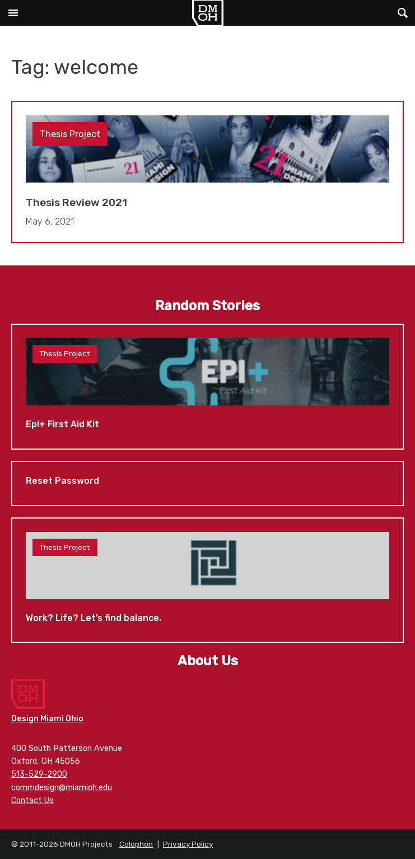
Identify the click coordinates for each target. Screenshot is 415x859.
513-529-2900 (39, 774)
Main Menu (13, 13)
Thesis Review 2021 (207, 172)
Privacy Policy (188, 843)
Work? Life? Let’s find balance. (207, 580)
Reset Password (207, 483)
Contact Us (32, 800)
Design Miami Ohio (47, 718)
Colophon (136, 843)
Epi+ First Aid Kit (207, 387)
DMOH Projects (207, 13)
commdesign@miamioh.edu (61, 787)
